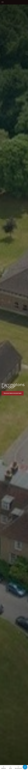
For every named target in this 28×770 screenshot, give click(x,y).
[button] (12, 393)
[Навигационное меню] (2, 2)
